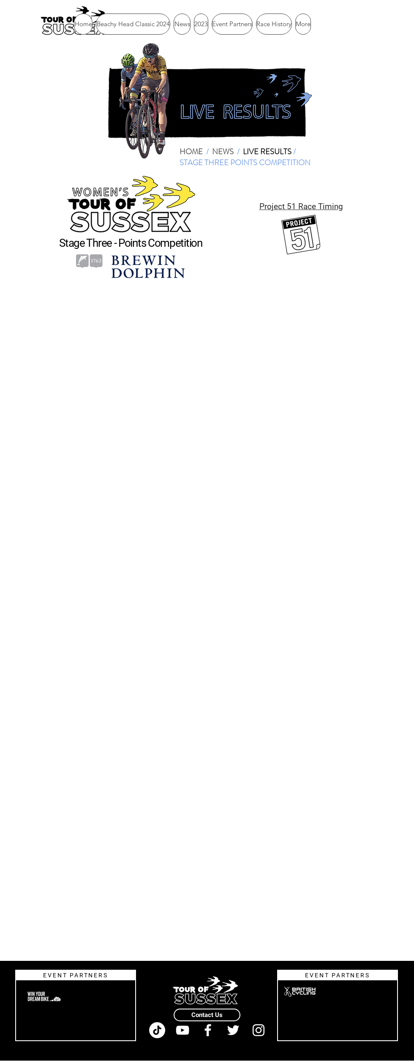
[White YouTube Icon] (182, 1030)
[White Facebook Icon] (208, 1030)
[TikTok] (157, 1030)
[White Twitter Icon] (233, 1030)
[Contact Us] (207, 1015)
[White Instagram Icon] (259, 1030)
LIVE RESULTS (267, 151)
